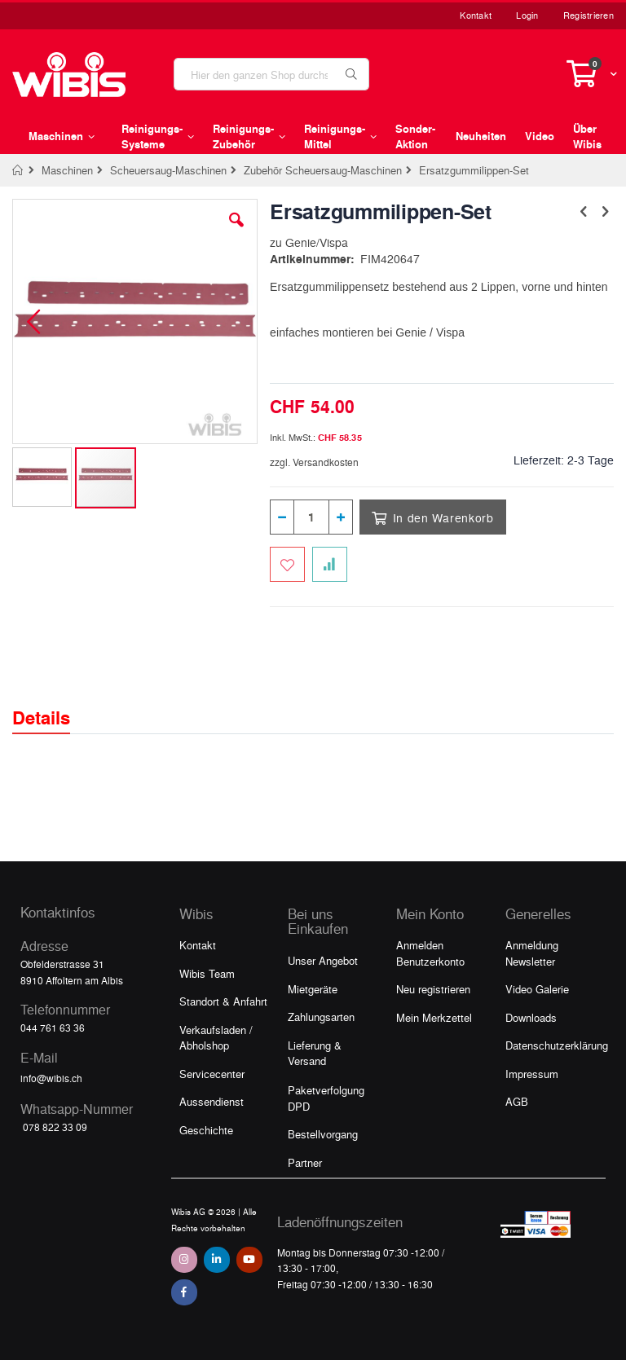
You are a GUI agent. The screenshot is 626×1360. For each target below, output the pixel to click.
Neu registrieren (433, 989)
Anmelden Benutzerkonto (430, 953)
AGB (516, 1101)
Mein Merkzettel (434, 1017)
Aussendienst (211, 1101)
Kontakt (476, 15)
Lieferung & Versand (315, 1053)
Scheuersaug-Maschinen (168, 170)
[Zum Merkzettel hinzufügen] (287, 564)
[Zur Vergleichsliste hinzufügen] (329, 564)
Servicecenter (212, 1073)
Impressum (531, 1073)
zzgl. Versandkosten (314, 462)
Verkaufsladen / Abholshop (216, 1038)
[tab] (53, 703)
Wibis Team (207, 973)
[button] (236, 232)
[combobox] (271, 74)
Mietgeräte (312, 989)
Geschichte (206, 1130)
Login (527, 15)
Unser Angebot (323, 960)
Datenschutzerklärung (556, 1045)
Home (18, 170)
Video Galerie (537, 989)
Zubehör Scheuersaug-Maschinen (323, 170)
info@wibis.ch (51, 1078)
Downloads (531, 1017)
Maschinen (67, 170)
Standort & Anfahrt (223, 1001)
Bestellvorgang (323, 1134)
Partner (305, 1162)
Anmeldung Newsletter (531, 953)
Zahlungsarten (321, 1016)
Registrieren (588, 15)
